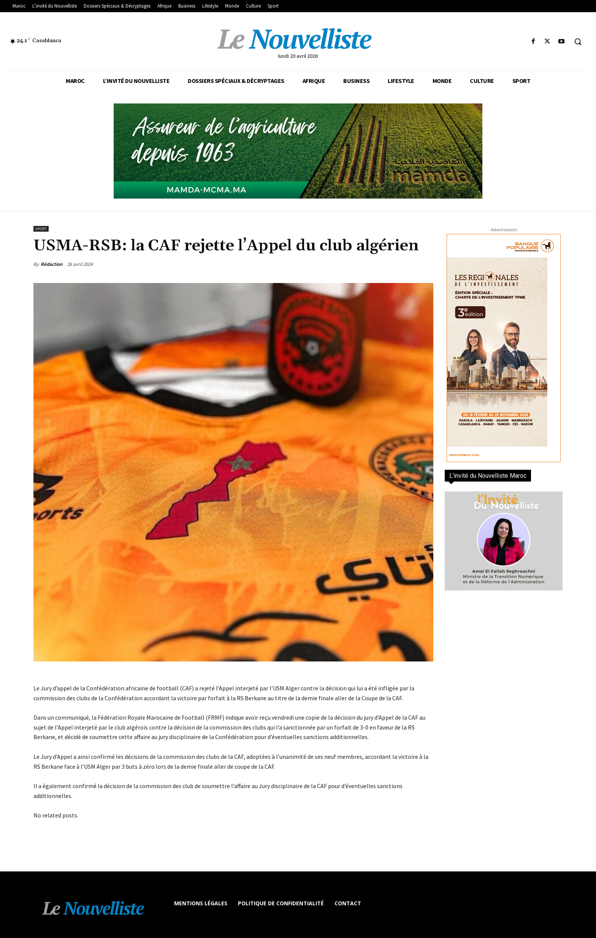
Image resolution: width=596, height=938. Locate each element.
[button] (578, 41)
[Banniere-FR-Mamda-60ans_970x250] (298, 151)
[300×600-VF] (504, 348)
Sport (41, 229)
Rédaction (51, 264)
